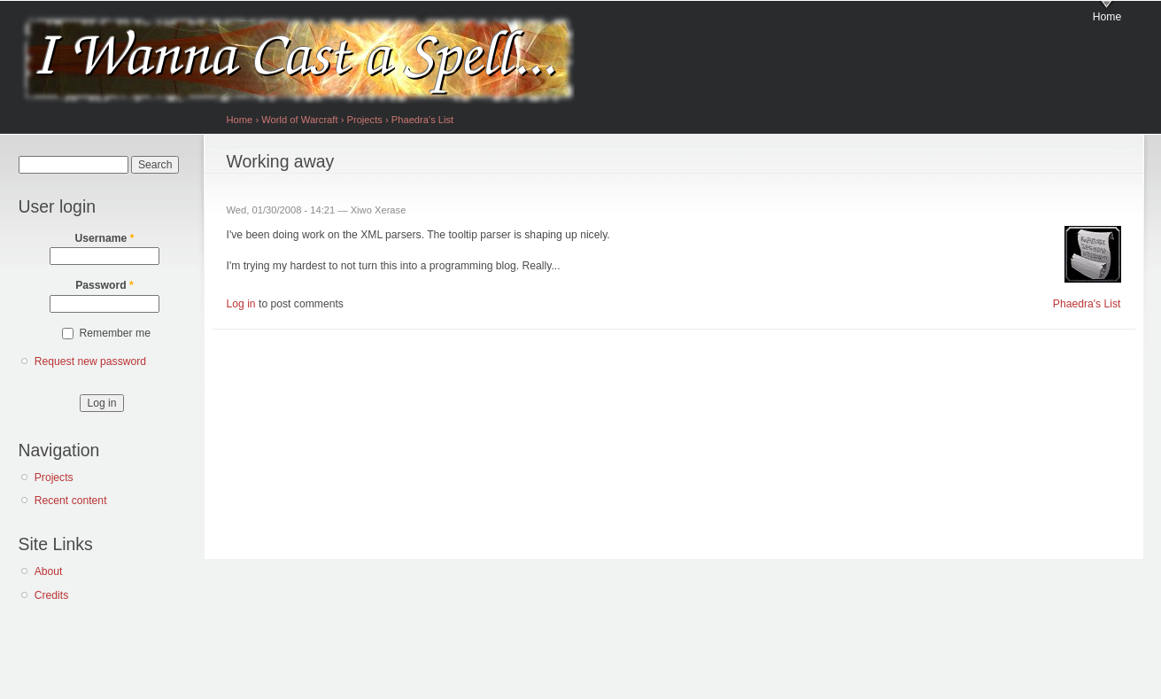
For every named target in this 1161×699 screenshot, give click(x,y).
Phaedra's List (422, 119)
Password (104, 285)
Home (1107, 17)
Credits (52, 595)
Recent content (71, 500)
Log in (241, 304)
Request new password (90, 361)
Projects (54, 477)
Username (105, 238)
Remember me (115, 333)
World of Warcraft (299, 119)
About (49, 571)
